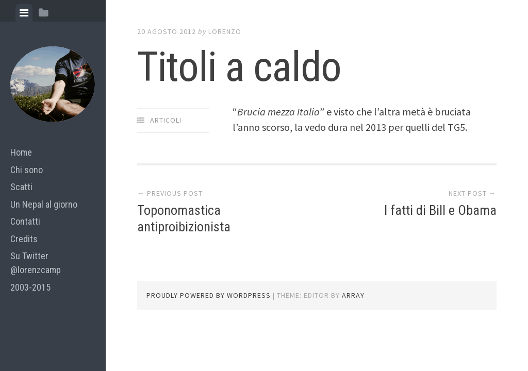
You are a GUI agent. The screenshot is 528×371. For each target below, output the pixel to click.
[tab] (23, 13)
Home (21, 152)
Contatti (25, 221)
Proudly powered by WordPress (208, 295)
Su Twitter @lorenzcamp (35, 262)
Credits (24, 238)
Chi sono (26, 169)
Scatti (21, 186)
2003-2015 (30, 287)
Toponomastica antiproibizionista (183, 218)
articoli (166, 120)
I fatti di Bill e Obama (440, 210)
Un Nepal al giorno (43, 204)
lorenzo (224, 31)
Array (353, 295)
